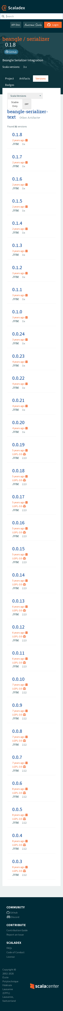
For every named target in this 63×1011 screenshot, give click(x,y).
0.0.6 (17, 783)
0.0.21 (18, 400)
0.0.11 (18, 653)
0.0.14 (18, 575)
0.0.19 (18, 444)
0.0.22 (18, 378)
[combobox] (25, 96)
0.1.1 (17, 289)
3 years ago (20, 251)
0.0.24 (18, 334)
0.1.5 (17, 201)
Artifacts (24, 78)
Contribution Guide (17, 930)
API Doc (15, 24)
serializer (38, 38)
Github (12, 912)
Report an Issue (15, 934)
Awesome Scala (33, 25)
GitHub (11, 51)
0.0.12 (18, 627)
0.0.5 (17, 809)
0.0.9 (17, 705)
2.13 (24, 458)
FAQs (9, 948)
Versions (41, 78)
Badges (9, 85)
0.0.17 (18, 497)
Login (52, 24)
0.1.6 (17, 179)
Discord (12, 917)
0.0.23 (18, 356)
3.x (25, 67)
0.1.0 (17, 312)
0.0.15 (18, 549)
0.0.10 (18, 679)
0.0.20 (18, 422)
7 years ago (20, 684)
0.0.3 (17, 861)
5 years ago (20, 450)
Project (9, 78)
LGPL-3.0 (19, 454)
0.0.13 (18, 601)
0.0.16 (18, 523)
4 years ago (20, 361)
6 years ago (20, 606)
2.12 (24, 692)
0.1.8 (17, 134)
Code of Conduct (15, 952)
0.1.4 (17, 223)
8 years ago (20, 788)
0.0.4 (17, 835)
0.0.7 (17, 757)
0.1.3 (17, 245)
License (10, 956)
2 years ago (20, 140)
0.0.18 (18, 471)
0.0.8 (17, 731)
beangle (12, 38)
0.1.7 (17, 157)
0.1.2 (17, 267)
